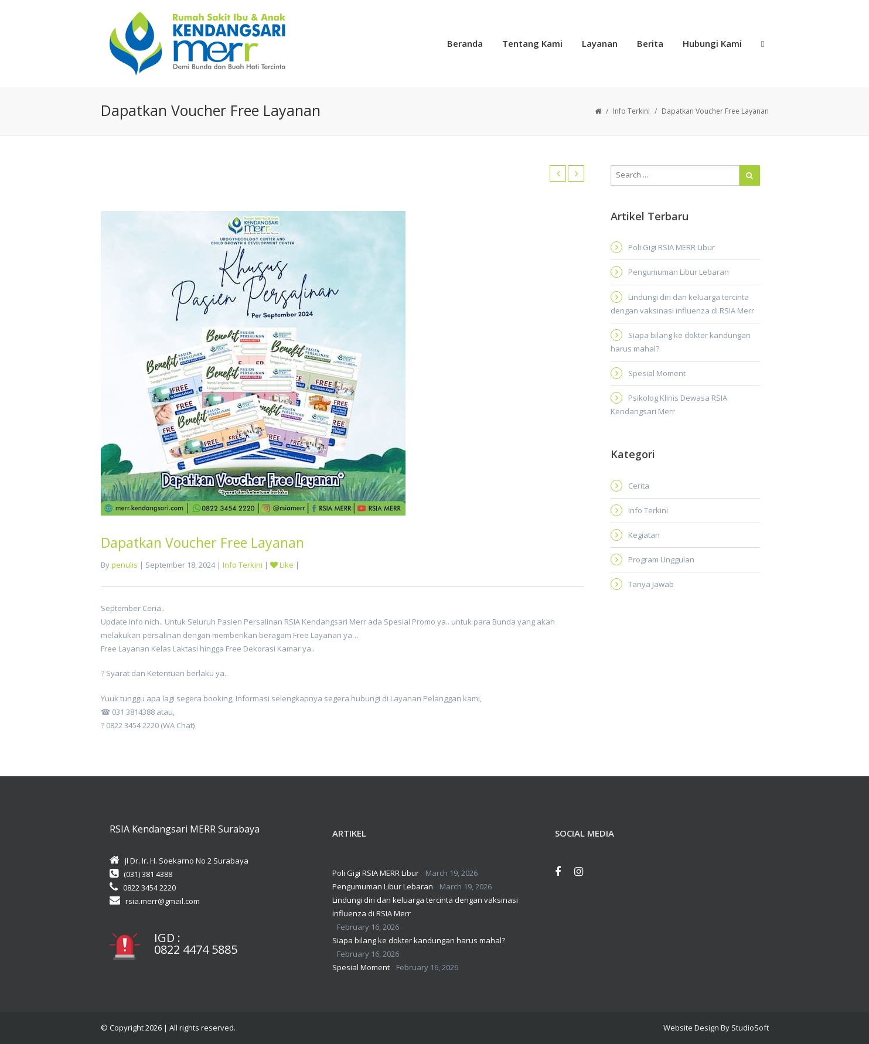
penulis (124, 564)
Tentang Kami (532, 43)
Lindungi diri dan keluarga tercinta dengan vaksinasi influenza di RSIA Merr (682, 304)
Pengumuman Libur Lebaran (678, 272)
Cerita (638, 485)
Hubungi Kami (712, 43)
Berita (650, 43)
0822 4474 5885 (195, 950)
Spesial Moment (657, 373)
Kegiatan (644, 535)
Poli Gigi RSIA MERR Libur (671, 247)
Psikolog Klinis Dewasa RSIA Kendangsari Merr (669, 405)
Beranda (465, 43)
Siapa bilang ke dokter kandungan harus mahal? (681, 342)
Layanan (600, 43)
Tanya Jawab (651, 584)
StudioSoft (750, 1027)
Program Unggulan (661, 559)
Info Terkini (631, 111)
